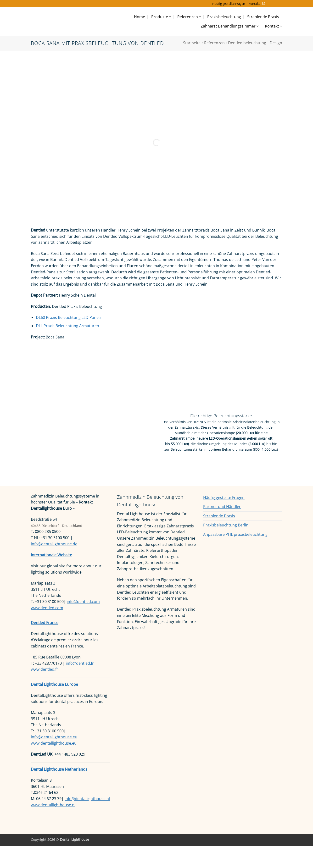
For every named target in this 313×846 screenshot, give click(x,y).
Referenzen (189, 16)
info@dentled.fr (80, 663)
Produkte (161, 16)
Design (276, 42)
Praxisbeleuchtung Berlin (225, 525)
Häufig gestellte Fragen (228, 3)
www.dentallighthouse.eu (54, 743)
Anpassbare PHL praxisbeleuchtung (235, 534)
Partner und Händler (222, 506)
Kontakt (254, 3)
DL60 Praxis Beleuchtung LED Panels (68, 317)
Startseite (192, 42)
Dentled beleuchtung (247, 42)
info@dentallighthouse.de (54, 544)
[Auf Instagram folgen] (263, 3)
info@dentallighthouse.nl (87, 798)
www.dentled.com (47, 607)
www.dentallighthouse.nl (53, 804)
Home (139, 16)
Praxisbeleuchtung (224, 16)
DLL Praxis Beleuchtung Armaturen (68, 325)
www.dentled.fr (44, 669)
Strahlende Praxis (263, 16)
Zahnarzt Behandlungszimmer (230, 26)
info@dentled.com (83, 601)
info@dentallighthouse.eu (54, 737)
